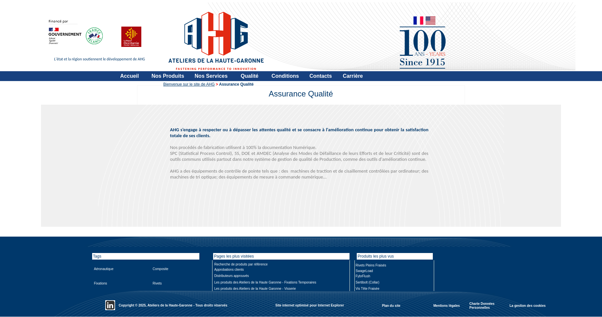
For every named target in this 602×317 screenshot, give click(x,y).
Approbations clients (229, 269)
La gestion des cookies (528, 305)
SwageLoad (364, 271)
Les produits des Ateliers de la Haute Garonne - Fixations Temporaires (265, 282)
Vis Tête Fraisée (367, 288)
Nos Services (211, 76)
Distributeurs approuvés (231, 276)
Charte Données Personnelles (482, 305)
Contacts (321, 76)
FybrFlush (363, 276)
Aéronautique (104, 269)
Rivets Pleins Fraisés (371, 265)
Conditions (285, 76)
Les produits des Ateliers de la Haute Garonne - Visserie (255, 288)
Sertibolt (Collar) (367, 282)
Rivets (157, 283)
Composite (161, 269)
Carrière (353, 76)
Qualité (249, 76)
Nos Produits (167, 76)
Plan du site (391, 305)
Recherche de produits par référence (241, 264)
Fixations (100, 283)
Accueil (129, 76)
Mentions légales (446, 305)
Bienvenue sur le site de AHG (189, 84)
